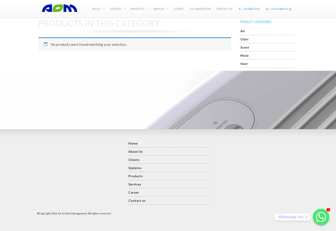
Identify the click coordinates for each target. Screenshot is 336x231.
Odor (244, 39)
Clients (134, 160)
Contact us (137, 201)
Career (133, 192)
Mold (244, 55)
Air (242, 31)
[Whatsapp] (321, 217)
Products (135, 176)
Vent (244, 64)
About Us (135, 151)
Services (134, 184)
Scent (244, 47)
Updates (135, 168)
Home (133, 143)
